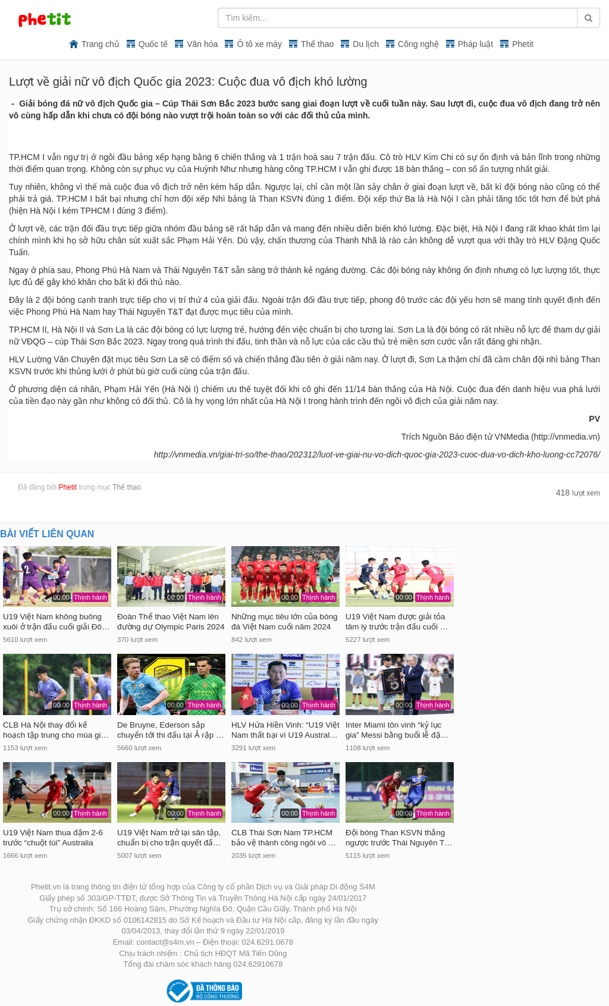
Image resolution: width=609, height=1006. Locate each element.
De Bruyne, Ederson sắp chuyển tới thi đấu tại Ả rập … (170, 729)
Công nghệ (418, 44)
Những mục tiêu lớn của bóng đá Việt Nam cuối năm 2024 (284, 621)
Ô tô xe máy (259, 44)
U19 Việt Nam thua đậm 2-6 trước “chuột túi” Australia (53, 837)
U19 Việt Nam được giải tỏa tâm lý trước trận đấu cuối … (397, 621)
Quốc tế (153, 44)
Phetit (522, 44)
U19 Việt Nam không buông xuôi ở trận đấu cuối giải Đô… (56, 621)
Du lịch (366, 44)
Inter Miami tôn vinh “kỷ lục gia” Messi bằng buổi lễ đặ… (397, 729)
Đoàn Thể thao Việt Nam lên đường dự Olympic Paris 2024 (171, 621)
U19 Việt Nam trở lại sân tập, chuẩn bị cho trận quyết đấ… (169, 837)
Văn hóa (202, 44)
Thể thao (317, 44)
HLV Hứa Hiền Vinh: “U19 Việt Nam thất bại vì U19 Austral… (285, 729)
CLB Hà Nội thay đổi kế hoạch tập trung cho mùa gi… (56, 729)
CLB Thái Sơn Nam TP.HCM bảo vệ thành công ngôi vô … (284, 837)
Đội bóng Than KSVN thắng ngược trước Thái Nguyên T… (399, 837)
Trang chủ (100, 44)
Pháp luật (475, 44)
